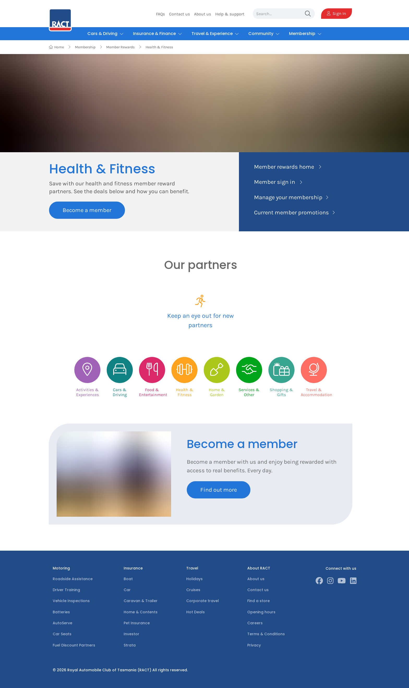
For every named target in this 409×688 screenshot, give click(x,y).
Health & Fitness (159, 47)
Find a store (258, 600)
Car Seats (62, 634)
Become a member (87, 210)
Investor (131, 634)
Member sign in (274, 182)
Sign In (336, 13)
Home (56, 47)
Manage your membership (288, 197)
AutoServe (62, 623)
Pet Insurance (137, 623)
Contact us (179, 13)
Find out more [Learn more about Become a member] (218, 489)
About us (202, 13)
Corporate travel (202, 600)
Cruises (193, 589)
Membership (85, 47)
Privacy (254, 645)
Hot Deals (195, 612)
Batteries (61, 612)
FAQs (160, 13)
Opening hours (261, 612)
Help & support (229, 13)
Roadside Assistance (73, 578)
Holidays (194, 578)
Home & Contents (141, 612)
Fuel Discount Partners (74, 645)
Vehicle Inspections (71, 600)
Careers (255, 623)
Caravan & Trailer (141, 600)
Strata (130, 645)
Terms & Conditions (266, 634)
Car (127, 589)
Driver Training (66, 589)
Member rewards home (284, 166)
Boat (128, 578)
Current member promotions (291, 212)
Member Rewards (120, 47)
